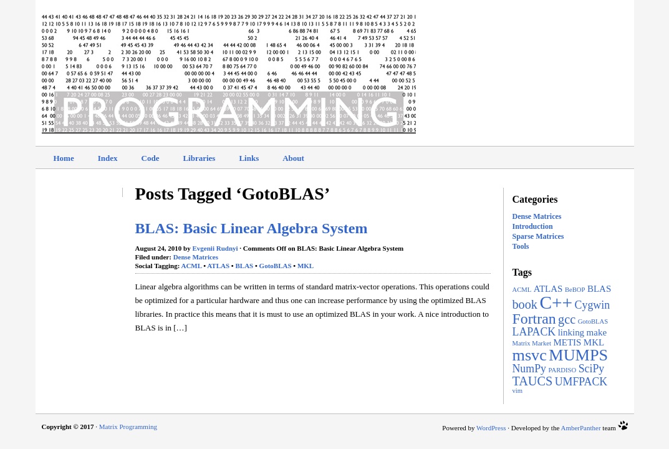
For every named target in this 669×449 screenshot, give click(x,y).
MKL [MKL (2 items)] (594, 342)
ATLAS (218, 265)
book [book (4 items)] (525, 304)
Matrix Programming (128, 426)
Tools (521, 246)
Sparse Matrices (538, 236)
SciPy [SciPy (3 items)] (592, 368)
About (293, 158)
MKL (305, 265)
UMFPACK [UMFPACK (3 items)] (581, 381)
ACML (191, 265)
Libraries (199, 158)
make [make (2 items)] (597, 332)
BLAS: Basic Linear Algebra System (251, 228)
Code (151, 158)
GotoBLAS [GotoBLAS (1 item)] (593, 321)
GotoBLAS (275, 265)
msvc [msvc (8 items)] (530, 355)
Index (108, 158)
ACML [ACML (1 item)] (522, 289)
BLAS (244, 265)
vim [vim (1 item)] (518, 390)
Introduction (533, 226)
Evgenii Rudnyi (215, 248)
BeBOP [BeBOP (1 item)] (575, 289)
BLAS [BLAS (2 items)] (599, 289)
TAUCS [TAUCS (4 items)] (533, 381)
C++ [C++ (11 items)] (555, 302)
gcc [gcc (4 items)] (566, 319)
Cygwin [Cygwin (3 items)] (592, 305)
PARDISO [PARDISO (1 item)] (563, 370)
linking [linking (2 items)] (571, 332)
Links (249, 158)
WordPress (491, 428)
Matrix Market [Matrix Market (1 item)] (532, 343)
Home (64, 158)
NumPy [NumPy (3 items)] (530, 368)
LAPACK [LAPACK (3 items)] (534, 332)
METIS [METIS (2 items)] (567, 342)
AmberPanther (580, 428)
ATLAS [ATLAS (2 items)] (548, 289)
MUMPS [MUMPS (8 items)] (578, 355)
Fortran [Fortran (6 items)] (534, 319)
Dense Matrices (537, 216)
